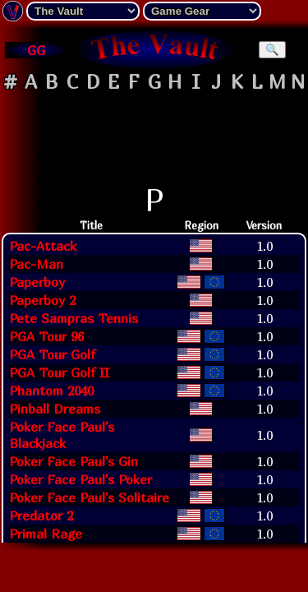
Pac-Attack (42, 246)
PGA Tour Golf (52, 354)
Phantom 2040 (51, 390)
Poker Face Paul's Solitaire (89, 497)
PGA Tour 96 (46, 336)
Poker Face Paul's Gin (73, 461)
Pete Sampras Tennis (73, 318)
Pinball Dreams (54, 408)
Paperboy (37, 282)
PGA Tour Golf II (59, 372)
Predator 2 (41, 515)
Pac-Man (36, 264)
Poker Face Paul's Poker (80, 479)
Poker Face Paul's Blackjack (61, 435)
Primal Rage (45, 533)
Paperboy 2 (42, 300)
